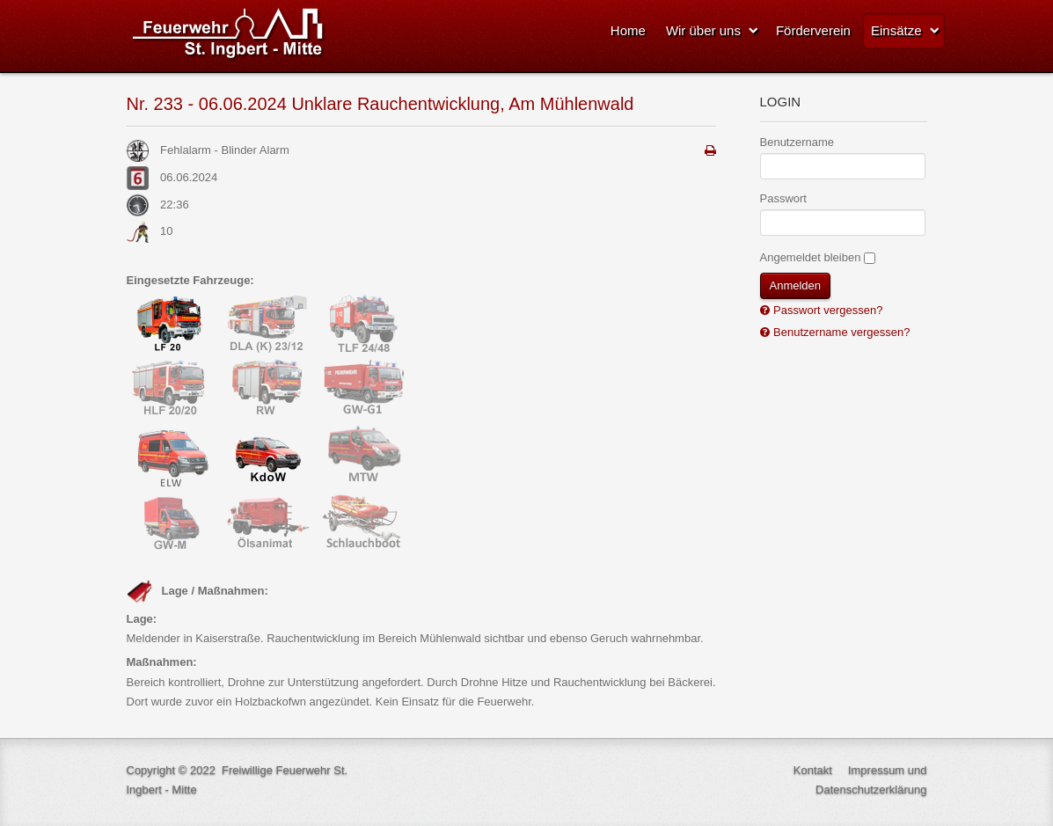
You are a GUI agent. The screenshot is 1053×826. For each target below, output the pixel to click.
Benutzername (797, 142)
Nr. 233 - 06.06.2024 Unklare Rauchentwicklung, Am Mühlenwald (380, 103)
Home (628, 30)
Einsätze (896, 30)
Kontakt (812, 770)
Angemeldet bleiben (810, 257)
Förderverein (813, 30)
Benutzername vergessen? (840, 332)
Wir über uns (703, 30)
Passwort (783, 198)
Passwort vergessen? (827, 310)
